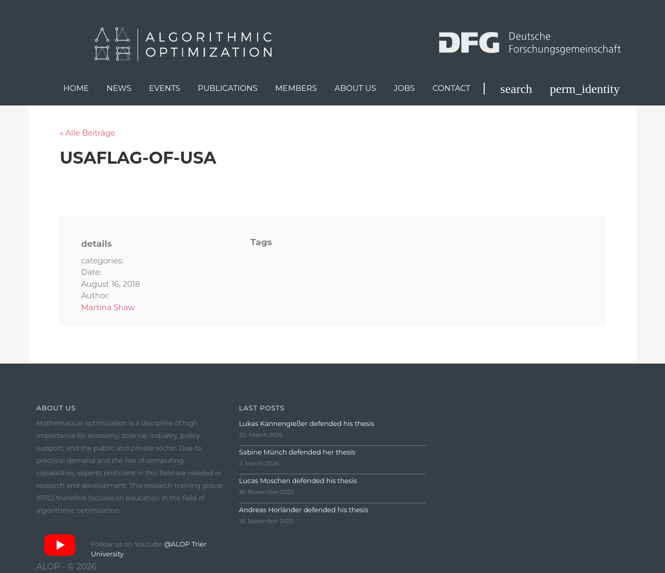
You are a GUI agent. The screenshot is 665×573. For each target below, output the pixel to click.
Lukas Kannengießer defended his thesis (306, 424)
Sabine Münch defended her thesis (297, 452)
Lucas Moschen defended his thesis (298, 481)
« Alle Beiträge (87, 133)
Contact (452, 88)
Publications (228, 88)
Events (164, 88)
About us (355, 88)
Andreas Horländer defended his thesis (303, 510)
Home (76, 88)
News (119, 88)
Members (296, 88)
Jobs (404, 88)
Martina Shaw (108, 307)
